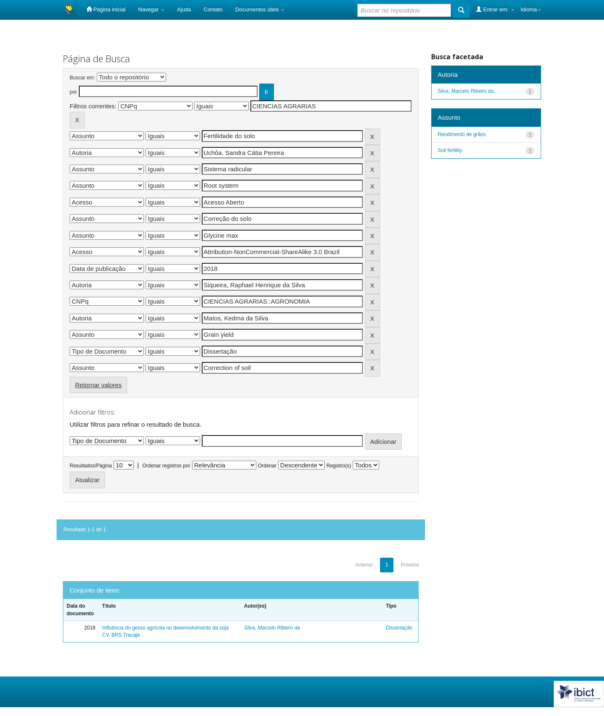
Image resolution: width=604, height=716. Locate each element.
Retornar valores (98, 384)
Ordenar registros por (166, 466)
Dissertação (399, 628)
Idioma (531, 9)
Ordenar (267, 466)
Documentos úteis (260, 9)
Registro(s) (338, 466)
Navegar (151, 9)
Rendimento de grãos (462, 134)
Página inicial (105, 9)
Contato (213, 9)
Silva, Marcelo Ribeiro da (272, 628)
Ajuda (184, 9)
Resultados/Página (91, 466)
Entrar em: (495, 9)
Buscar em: (82, 78)
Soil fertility (450, 150)
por (73, 92)
